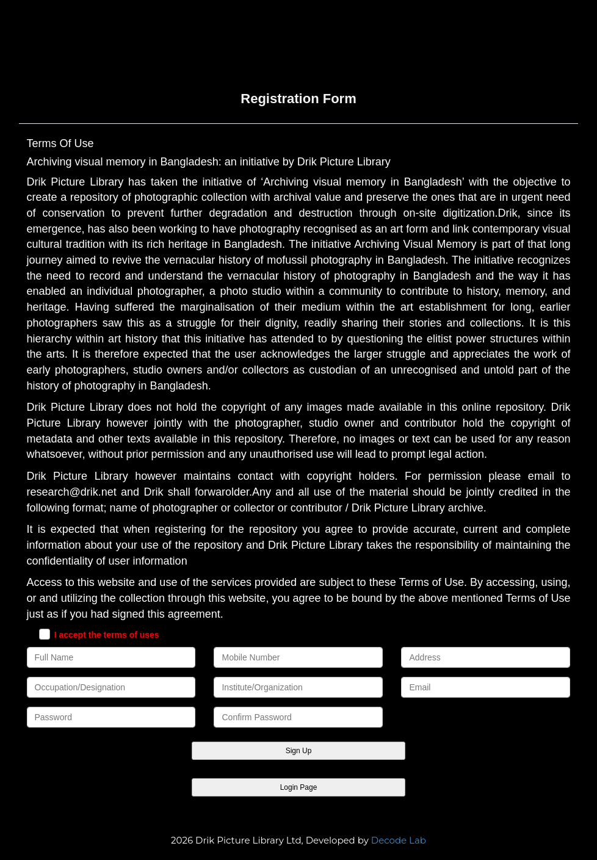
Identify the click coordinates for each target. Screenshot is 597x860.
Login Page (298, 787)
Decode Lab (398, 840)
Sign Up (299, 750)
